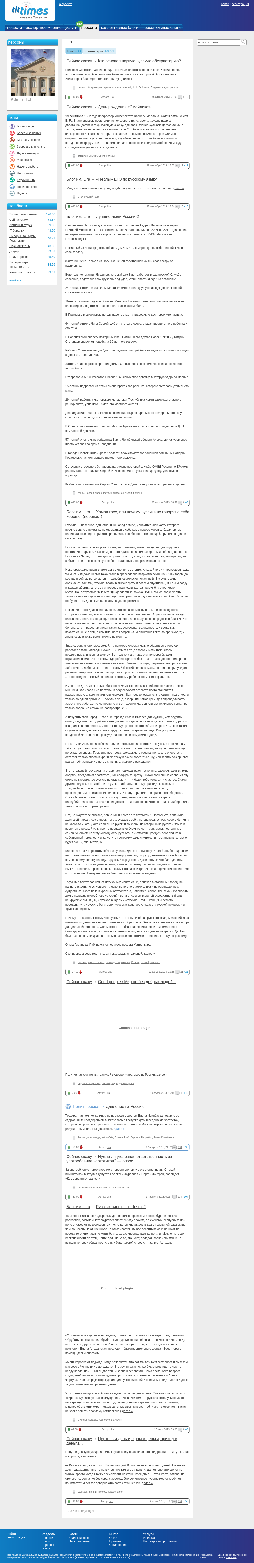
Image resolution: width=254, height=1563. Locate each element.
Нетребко (146, 1137)
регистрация (240, 4)
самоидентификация (118, 962)
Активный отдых (20, 225)
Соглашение (117, 1545)
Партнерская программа (160, 1541)
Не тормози (25, 173)
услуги (71, 27)
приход (102, 1491)
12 (181, 165)
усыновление (106, 1419)
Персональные (79, 1541)
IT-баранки (16, 230)
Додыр (14, 251)
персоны (89, 27)
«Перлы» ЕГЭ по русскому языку (126, 179)
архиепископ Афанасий (117, 87)
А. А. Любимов (140, 87)
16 (181, 206)
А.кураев (156, 87)
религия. (175, 87)
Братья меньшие (28, 140)
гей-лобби (107, 1137)
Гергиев (135, 1137)
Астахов (92, 1419)
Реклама (149, 1538)
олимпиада (93, 1137)
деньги (93, 1491)
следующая (86, 1511)
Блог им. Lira (78, 179)
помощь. (138, 493)
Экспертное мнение (23, 214)
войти (225, 4)
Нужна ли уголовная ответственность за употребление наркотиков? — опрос (119, 1159)
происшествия (103, 493)
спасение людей (122, 493)
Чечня (118, 1419)
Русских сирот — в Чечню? (121, 1207)
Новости (47, 1538)
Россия (90, 493)
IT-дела (22, 193)
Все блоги (15, 280)
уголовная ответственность (108, 1187)
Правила (115, 1541)
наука (165, 87)
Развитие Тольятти (22, 272)
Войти (11, 1534)
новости (14, 27)
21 (181, 971)
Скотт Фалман (106, 156)
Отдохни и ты (26, 180)
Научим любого (27, 166)
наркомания (85, 1187)
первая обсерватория (90, 87)
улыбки (93, 156)
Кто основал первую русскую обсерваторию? (139, 61)
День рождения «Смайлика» (124, 107)
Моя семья (24, 160)
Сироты (82, 1419)
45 (181, 1093)
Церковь (83, 1491)
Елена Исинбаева (164, 1137)
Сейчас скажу (19, 219)
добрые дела (126, 1083)
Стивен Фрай (121, 1137)
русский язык (91, 196)
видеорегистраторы (89, 1083)
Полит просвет (27, 186)
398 (180, 1147)
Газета (45, 1548)
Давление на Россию (125, 1106)
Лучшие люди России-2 (117, 216)
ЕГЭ (80, 196)
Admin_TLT (21, 99)
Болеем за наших (29, 133)
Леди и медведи (28, 153)
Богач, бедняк (26, 126)
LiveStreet (231, 1557)
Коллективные (79, 1538)
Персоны (47, 1545)
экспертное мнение (43, 27)
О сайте (114, 1538)
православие (115, 1491)
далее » (126, 79)
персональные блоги (161, 27)
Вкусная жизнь (19, 246)
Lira (68, 42)
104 (180, 1196)
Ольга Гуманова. (150, 962)
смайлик (83, 156)
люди (114, 1083)
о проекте (65, 4)
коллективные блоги (119, 27)
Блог (70, 51)
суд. (128, 1187)
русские (82, 962)
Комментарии (94, 51)
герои (81, 493)
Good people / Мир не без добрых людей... (137, 982)
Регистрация (16, 1537)
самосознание (96, 962)
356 (180, 1501)
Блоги (45, 1541)
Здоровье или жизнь (31, 146)
